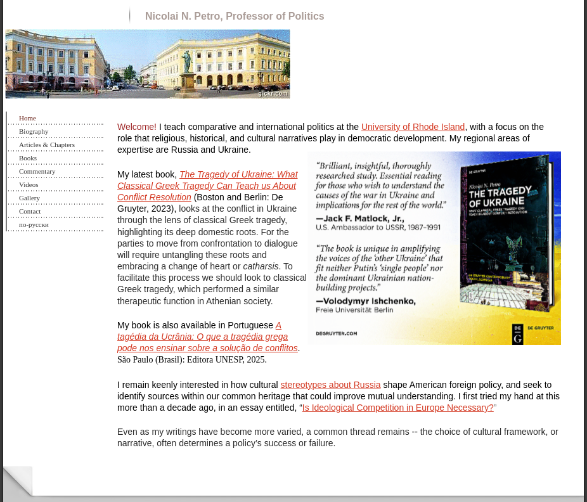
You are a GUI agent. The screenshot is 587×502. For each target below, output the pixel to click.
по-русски (34, 224)
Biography (33, 131)
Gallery (29, 198)
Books (28, 158)
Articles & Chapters (47, 144)
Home (27, 118)
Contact (30, 211)
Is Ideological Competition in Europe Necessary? (398, 407)
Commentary (37, 171)
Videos (29, 184)
